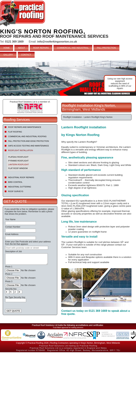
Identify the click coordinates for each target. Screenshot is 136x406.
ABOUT (21, 48)
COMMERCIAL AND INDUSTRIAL (73, 48)
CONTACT (26, 55)
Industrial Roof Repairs (21, 177)
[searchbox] (26, 248)
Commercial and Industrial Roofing (27, 136)
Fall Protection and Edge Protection (28, 141)
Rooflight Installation (20, 150)
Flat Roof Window (18, 168)
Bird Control (15, 182)
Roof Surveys (15, 191)
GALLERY (8, 55)
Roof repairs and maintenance (24, 127)
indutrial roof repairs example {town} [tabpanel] (68, 78)
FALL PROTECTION (106, 48)
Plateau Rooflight (18, 157)
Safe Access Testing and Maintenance (28, 146)
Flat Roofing (15, 132)
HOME (6, 48)
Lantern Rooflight (18, 164)
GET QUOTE (13, 311)
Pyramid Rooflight (18, 161)
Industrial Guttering (19, 187)
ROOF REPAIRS (41, 48)
